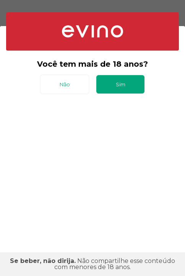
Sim (120, 84)
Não (65, 84)
